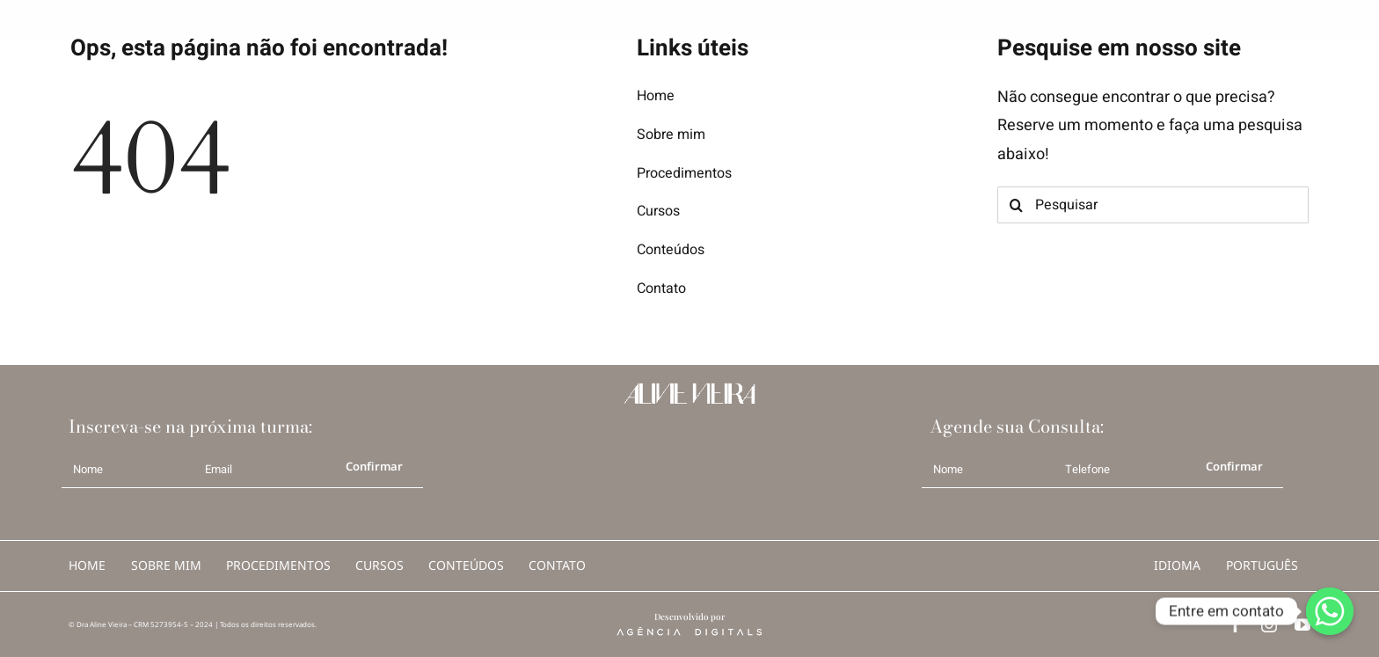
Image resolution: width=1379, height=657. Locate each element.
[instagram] (1269, 624)
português (1262, 565)
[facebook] (1236, 624)
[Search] (1015, 204)
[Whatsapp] (1329, 611)
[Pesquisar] (1153, 204)
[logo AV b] (45, 16)
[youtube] (1302, 624)
